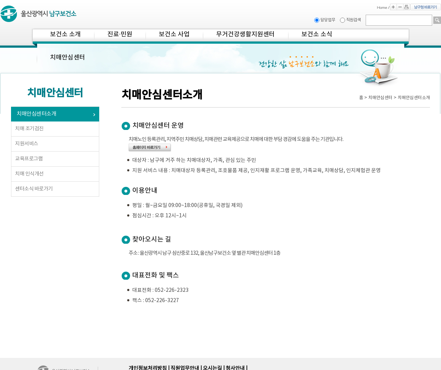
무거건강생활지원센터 (245, 34)
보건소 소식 (316, 34)
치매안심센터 (67, 57)
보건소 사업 (174, 34)
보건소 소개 (65, 34)
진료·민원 (119, 34)
